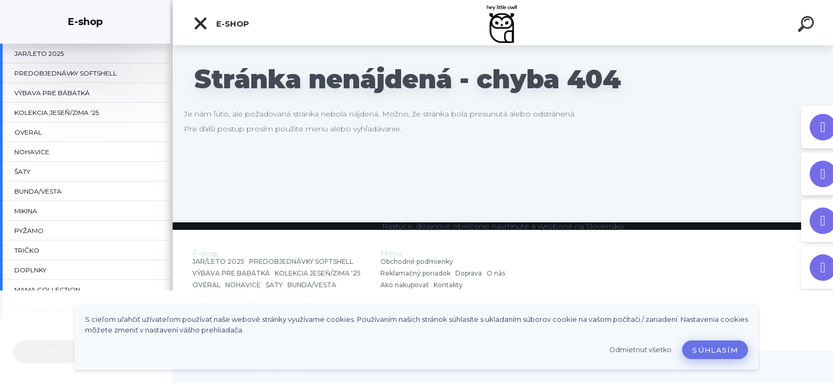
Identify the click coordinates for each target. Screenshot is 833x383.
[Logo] (502, 22)
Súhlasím (715, 350)
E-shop (221, 23)
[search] (807, 25)
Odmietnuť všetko (640, 350)
